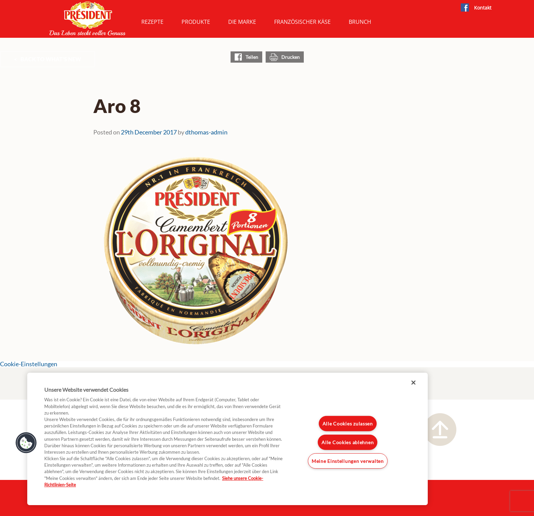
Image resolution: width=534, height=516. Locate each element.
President (87, 18)
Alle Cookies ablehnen (347, 442)
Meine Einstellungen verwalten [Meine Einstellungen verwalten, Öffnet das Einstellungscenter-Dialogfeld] (348, 461)
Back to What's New (50, 59)
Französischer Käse (302, 22)
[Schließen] (413, 382)
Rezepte (152, 22)
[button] (26, 443)
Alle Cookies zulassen (348, 423)
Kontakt (482, 7)
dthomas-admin (206, 132)
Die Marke (242, 22)
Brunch (360, 22)
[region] (227, 439)
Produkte (196, 22)
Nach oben (440, 429)
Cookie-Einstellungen (28, 364)
